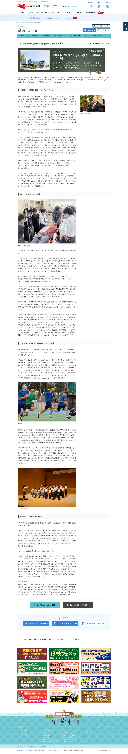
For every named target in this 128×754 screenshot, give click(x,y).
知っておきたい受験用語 (70, 735)
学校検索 (32, 22)
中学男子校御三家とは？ (70, 737)
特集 (45, 732)
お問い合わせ (28, 750)
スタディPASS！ (69, 741)
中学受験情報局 (69, 734)
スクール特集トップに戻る (100, 43)
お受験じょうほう (33, 1)
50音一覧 (23, 734)
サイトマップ (56, 750)
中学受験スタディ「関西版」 (104, 727)
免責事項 (48, 750)
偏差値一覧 (24, 735)
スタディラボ (53, 746)
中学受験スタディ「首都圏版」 (25, 727)
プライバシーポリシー (39, 750)
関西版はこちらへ (70, 6)
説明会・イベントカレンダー (72, 730)
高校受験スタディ (44, 1)
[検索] (86, 639)
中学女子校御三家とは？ (70, 739)
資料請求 (89, 730)
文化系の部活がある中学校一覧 (50, 741)
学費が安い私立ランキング (49, 735)
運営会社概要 (20, 750)
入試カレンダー (69, 732)
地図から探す (24, 732)
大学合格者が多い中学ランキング (51, 734)
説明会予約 (89, 732)
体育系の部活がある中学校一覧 (50, 739)
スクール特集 (46, 737)
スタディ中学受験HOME (23, 22)
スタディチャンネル (49, 730)
